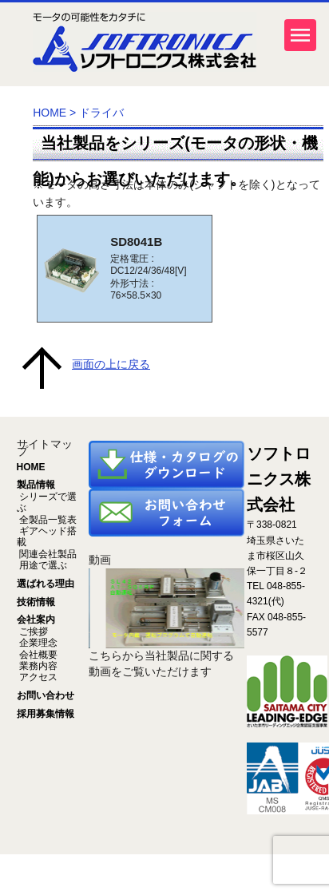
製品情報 (36, 484)
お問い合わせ (45, 695)
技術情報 (36, 602)
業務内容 (37, 665)
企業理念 (37, 642)
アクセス (37, 677)
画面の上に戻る (111, 364)
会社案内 (36, 619)
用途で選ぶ (42, 565)
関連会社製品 (47, 554)
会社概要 (37, 654)
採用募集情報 (45, 713)
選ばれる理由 (45, 583)
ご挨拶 (32, 631)
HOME (49, 112)
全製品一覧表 (47, 519)
